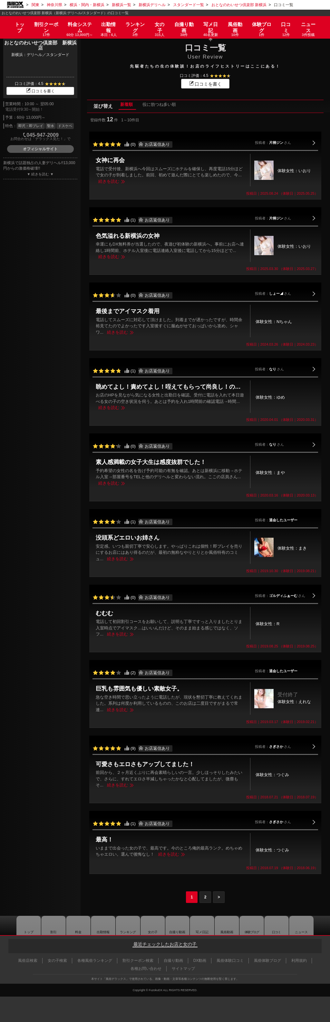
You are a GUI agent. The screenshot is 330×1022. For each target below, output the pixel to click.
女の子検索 (57, 960)
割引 (43, 23)
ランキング (134, 23)
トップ (17, 21)
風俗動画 (236, 23)
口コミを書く (40, 91)
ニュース (311, 23)
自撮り (183, 23)
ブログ (263, 23)
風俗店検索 (27, 960)
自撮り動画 (177, 925)
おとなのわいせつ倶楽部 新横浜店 (40, 45)
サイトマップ (183, 968)
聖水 (50, 126)
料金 (77, 23)
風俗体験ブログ (267, 960)
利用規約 (299, 960)
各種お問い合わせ (146, 968)
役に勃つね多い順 (154, 106)
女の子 (159, 23)
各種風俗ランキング (94, 960)
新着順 (121, 106)
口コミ (288, 23)
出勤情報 (101, 925)
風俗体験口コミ (230, 960)
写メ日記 (202, 925)
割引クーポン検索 (137, 960)
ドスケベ (65, 126)
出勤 (107, 23)
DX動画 (200, 960)
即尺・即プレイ (30, 126)
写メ (211, 23)
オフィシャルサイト (40, 149)
